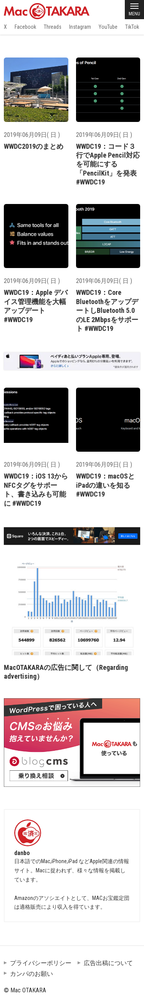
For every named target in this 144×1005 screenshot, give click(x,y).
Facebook (25, 27)
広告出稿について (108, 963)
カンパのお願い (31, 973)
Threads (52, 27)
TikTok (132, 27)
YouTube (108, 27)
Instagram (80, 27)
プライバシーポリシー (40, 963)
